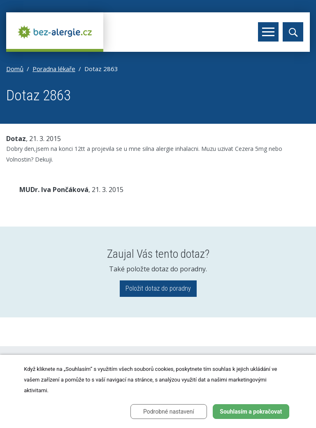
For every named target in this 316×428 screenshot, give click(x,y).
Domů (14, 69)
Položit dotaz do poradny (158, 288)
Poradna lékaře (54, 69)
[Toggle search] (293, 32)
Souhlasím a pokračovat (251, 411)
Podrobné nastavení (168, 411)
